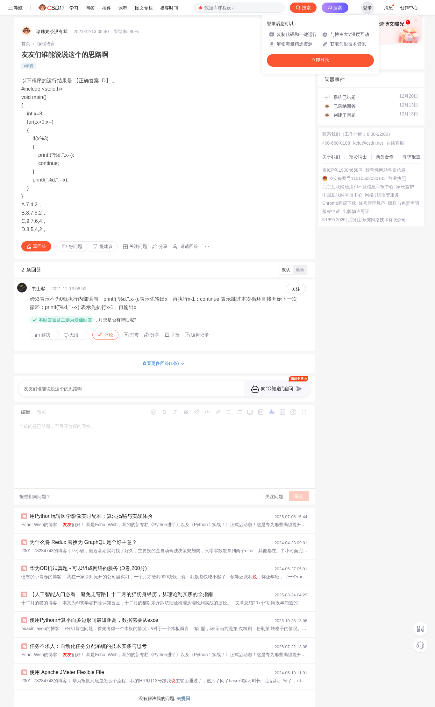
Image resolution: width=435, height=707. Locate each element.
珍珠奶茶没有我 (52, 31)
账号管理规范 (372, 203)
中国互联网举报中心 (342, 194)
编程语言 (46, 43)
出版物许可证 (356, 211)
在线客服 (395, 143)
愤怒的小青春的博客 (41, 576)
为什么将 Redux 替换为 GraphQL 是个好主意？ (83, 542)
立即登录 (320, 60)
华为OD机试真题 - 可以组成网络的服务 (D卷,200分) (88, 568)
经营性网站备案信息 (386, 170)
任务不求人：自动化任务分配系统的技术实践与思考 (88, 646)
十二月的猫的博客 (39, 602)
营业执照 (397, 178)
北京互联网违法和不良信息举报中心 (358, 186)
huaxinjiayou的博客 (40, 628)
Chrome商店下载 (339, 203)
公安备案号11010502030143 (357, 178)
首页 (25, 43)
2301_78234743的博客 (44, 550)
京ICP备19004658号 (342, 170)
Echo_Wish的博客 (39, 524)
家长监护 (405, 186)
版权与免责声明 (403, 203)
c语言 (28, 66)
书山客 (38, 288)
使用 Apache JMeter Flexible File (67, 672)
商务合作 (385, 156)
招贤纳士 (358, 156)
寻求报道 (411, 156)
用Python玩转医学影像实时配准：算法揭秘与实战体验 (91, 516)
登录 (367, 7)
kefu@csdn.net (368, 143)
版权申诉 (331, 211)
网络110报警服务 (382, 194)
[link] (25, 43)
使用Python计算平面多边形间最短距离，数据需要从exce (94, 620)
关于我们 (331, 156)
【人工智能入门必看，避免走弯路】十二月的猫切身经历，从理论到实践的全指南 (121, 594)
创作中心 (409, 7)
